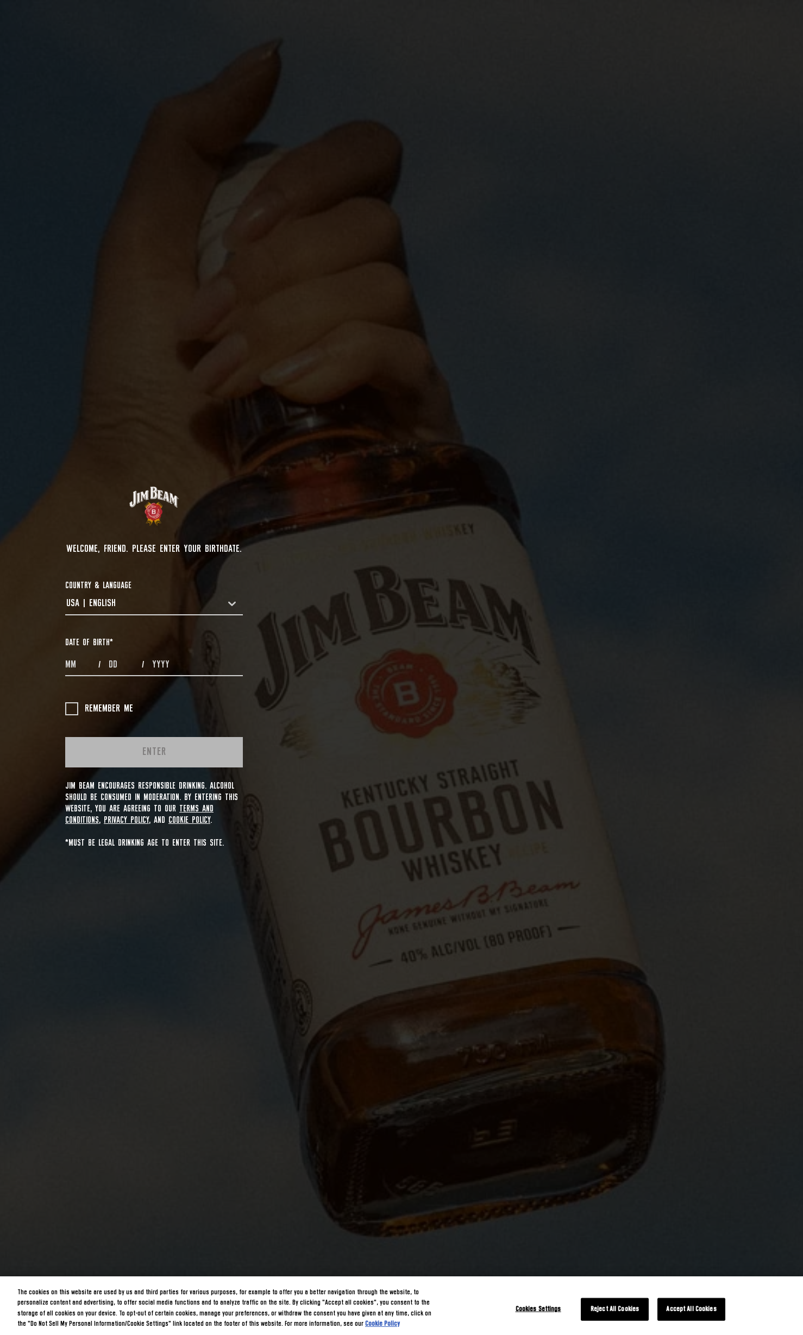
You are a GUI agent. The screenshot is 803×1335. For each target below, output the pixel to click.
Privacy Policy (126, 820)
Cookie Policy (189, 820)
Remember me (99, 708)
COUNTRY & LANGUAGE (98, 585)
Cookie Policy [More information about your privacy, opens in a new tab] (382, 1323)
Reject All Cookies (615, 1309)
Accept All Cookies (691, 1309)
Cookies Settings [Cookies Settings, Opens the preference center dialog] (538, 1309)
